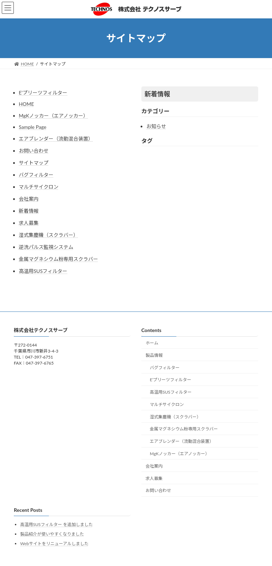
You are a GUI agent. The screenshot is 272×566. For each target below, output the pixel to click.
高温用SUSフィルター (43, 271)
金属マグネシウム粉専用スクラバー (58, 259)
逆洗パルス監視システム (46, 247)
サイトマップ (34, 163)
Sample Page (32, 127)
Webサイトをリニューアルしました (54, 543)
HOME (26, 104)
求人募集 (29, 223)
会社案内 (29, 199)
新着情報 (29, 211)
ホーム (152, 342)
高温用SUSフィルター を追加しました (56, 524)
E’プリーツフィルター (43, 93)
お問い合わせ (34, 151)
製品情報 (154, 355)
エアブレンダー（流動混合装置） (56, 139)
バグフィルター (36, 175)
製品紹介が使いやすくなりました (52, 534)
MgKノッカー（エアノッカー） (53, 116)
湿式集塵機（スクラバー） (48, 235)
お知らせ (156, 126)
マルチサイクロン (38, 187)
